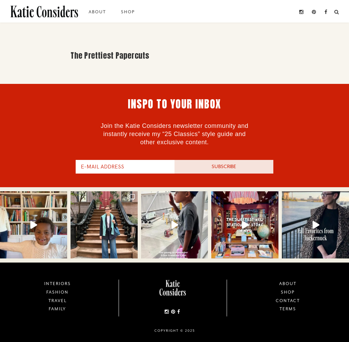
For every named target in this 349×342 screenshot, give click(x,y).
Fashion (57, 292)
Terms (287, 309)
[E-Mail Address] (125, 167)
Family (57, 309)
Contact (288, 300)
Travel (57, 300)
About (97, 12)
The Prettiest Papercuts (110, 55)
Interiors (57, 283)
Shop (128, 12)
